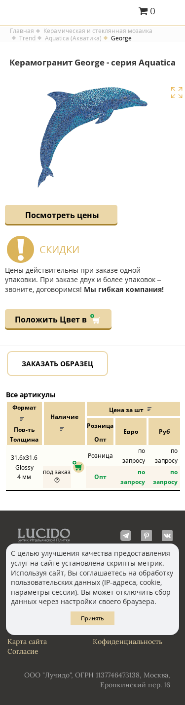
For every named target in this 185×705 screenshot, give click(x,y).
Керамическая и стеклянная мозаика (97, 31)
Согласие (22, 651)
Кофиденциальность (127, 641)
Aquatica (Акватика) (73, 38)
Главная (22, 31)
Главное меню (171, 12)
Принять (92, 618)
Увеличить (177, 92)
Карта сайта (27, 641)
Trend (27, 38)
